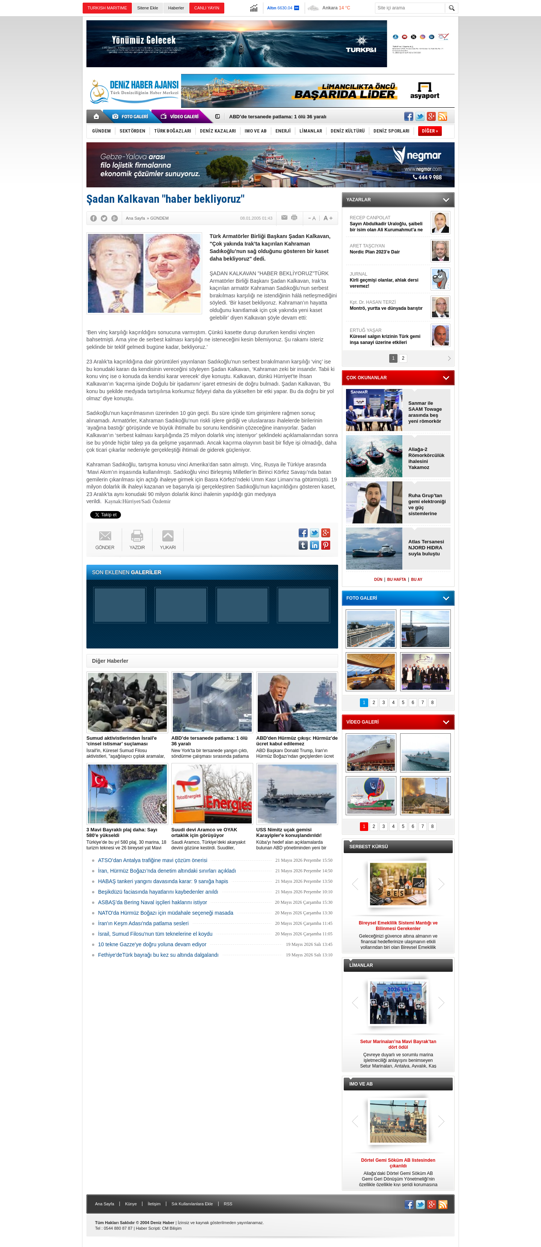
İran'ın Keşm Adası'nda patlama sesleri (143, 923)
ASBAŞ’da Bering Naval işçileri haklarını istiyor (152, 902)
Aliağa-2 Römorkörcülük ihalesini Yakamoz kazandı (426, 458)
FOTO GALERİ (361, 598)
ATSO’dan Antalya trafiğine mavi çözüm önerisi (152, 860)
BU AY (416, 580)
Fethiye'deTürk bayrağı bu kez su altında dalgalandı (158, 955)
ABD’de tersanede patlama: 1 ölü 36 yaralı (277, 116)
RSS (228, 1204)
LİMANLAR (361, 965)
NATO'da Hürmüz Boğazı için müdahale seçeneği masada (165, 913)
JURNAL (389, 280)
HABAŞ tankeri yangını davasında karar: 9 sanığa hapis (163, 881)
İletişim (154, 1204)
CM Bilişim (171, 1228)
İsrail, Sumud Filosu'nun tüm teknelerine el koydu (155, 934)
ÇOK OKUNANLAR (366, 377)
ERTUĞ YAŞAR (389, 336)
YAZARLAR (358, 199)
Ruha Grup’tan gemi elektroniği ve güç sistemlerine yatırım (427, 505)
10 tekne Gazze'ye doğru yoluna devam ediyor (152, 944)
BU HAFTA (396, 580)
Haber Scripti (148, 1228)
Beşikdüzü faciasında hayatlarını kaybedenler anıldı (158, 892)
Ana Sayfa (104, 1204)
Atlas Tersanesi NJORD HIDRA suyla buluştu (426, 547)
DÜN (378, 580)
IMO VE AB (361, 1084)
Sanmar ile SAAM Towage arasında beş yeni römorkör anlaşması (425, 412)
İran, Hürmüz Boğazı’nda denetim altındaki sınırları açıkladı (167, 871)
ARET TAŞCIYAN (389, 249)
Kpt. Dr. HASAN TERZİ (389, 305)
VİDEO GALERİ (362, 722)
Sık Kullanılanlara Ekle (192, 1204)
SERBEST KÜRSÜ (368, 846)
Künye (131, 1204)
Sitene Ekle (147, 8)
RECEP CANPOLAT (389, 224)
